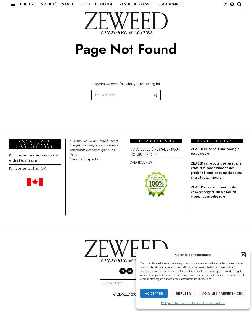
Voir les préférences (222, 293)
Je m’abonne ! (170, 4)
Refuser (183, 293)
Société (49, 4)
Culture (28, 4)
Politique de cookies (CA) (27, 168)
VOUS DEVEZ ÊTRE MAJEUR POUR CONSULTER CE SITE (154, 152)
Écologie (105, 4)
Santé (68, 4)
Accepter (154, 293)
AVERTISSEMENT (142, 162)
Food (84, 4)
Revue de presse (136, 4)
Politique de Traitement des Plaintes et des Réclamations (193, 303)
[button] (243, 255)
